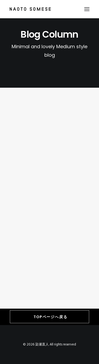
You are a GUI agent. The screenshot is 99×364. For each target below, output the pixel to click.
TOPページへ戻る (51, 316)
